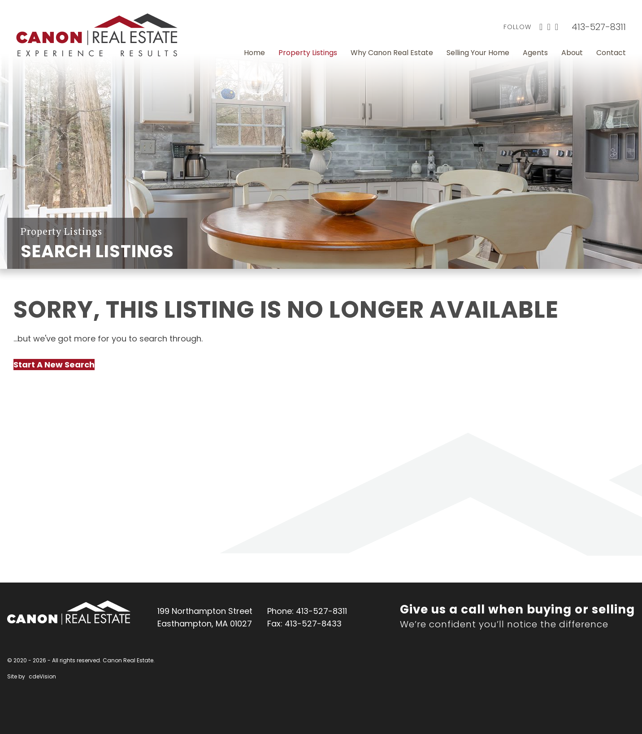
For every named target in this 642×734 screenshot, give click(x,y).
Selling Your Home (478, 52)
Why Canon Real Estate (392, 52)
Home (254, 52)
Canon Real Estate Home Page (97, 35)
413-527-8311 (599, 27)
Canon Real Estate (68, 612)
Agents (535, 52)
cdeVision (42, 676)
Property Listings (307, 52)
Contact (611, 52)
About (572, 52)
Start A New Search (54, 364)
